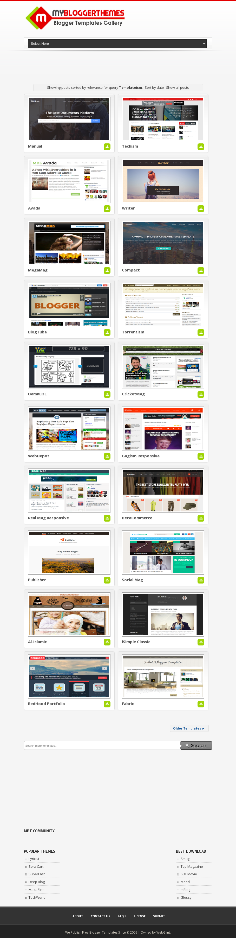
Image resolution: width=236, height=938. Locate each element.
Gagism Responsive (141, 455)
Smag (185, 858)
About (78, 916)
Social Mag (132, 579)
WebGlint (163, 932)
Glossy (186, 897)
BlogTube (37, 331)
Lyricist (34, 858)
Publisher (37, 579)
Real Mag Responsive (48, 517)
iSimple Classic (136, 641)
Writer (128, 208)
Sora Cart (36, 866)
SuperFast (37, 874)
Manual (35, 146)
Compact (131, 269)
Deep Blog (37, 881)
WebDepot (38, 455)
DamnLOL (37, 393)
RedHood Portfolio (46, 703)
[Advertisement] (118, 63)
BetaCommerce (137, 517)
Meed (185, 881)
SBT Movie (189, 874)
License (140, 916)
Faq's (122, 916)
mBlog (185, 889)
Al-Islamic (37, 641)
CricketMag (133, 393)
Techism (130, 146)
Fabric (128, 703)
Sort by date (154, 87)
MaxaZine (36, 889)
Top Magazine (192, 866)
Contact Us (100, 916)
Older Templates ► (189, 728)
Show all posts (177, 87)
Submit (159, 916)
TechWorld (37, 897)
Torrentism (133, 331)
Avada (34, 208)
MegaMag (38, 269)
